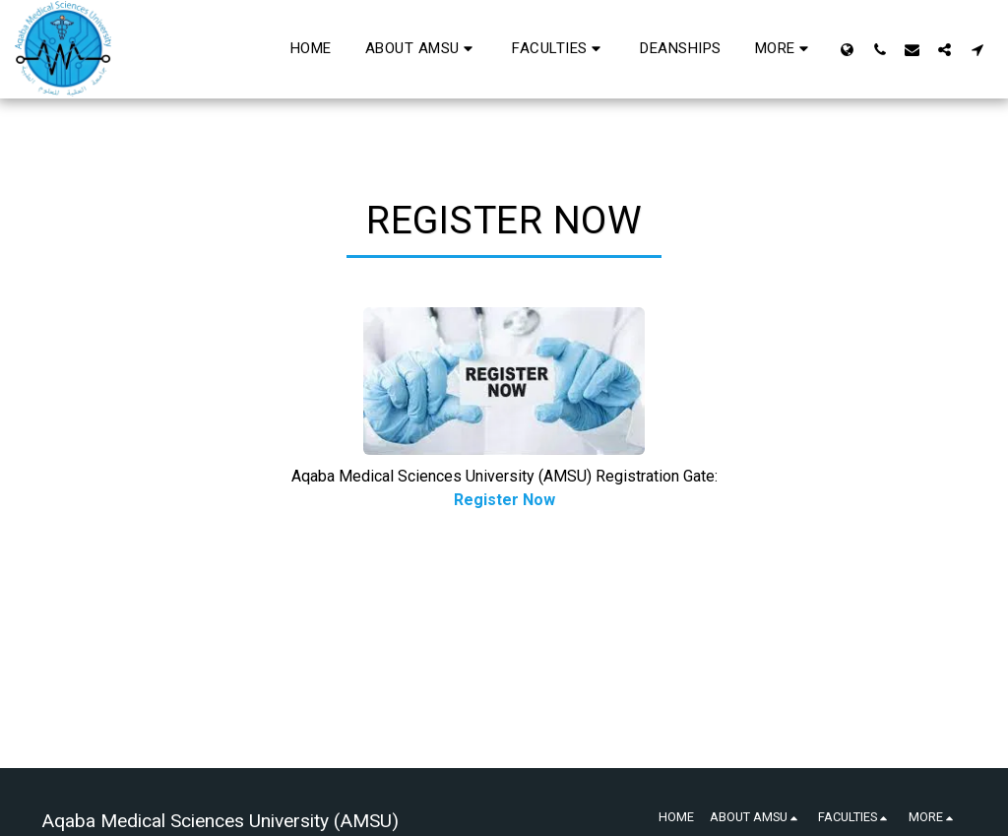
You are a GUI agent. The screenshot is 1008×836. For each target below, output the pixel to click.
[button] (422, 49)
